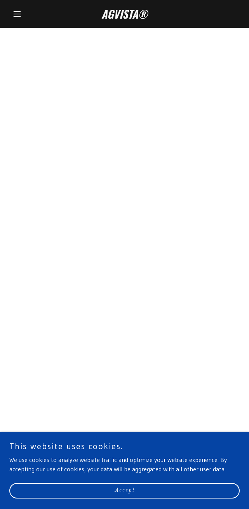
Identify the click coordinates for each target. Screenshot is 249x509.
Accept (125, 490)
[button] (26, 14)
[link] (124, 16)
